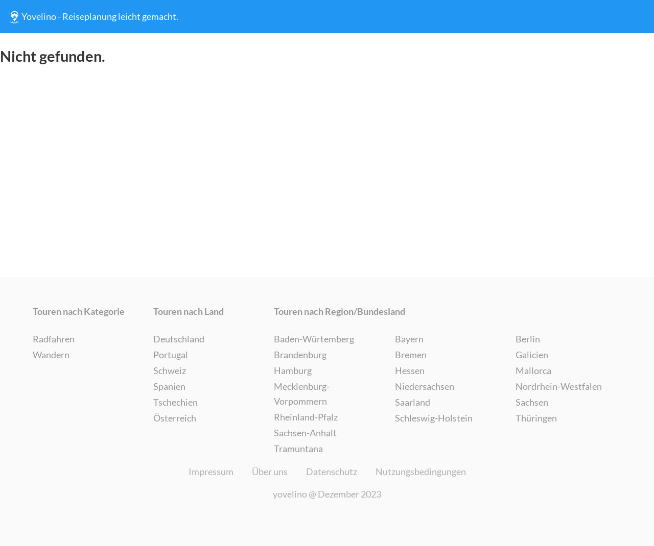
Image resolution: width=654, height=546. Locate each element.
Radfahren (54, 338)
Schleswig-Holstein (434, 418)
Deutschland (178, 338)
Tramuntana (298, 448)
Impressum (211, 471)
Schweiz (169, 370)
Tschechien (175, 402)
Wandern (51, 354)
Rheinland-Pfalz (306, 417)
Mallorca (533, 370)
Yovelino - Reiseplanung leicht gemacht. (92, 17)
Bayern (409, 338)
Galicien (532, 354)
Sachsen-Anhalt (305, 432)
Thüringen (536, 418)
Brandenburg (300, 354)
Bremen (411, 354)
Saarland (412, 402)
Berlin (528, 338)
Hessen (410, 370)
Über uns (270, 471)
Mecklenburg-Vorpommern (302, 394)
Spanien (169, 386)
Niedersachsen (424, 386)
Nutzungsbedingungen (421, 471)
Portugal (170, 354)
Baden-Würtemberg (314, 338)
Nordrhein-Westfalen (559, 386)
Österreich (174, 418)
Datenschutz (331, 471)
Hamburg (293, 370)
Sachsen (532, 402)
